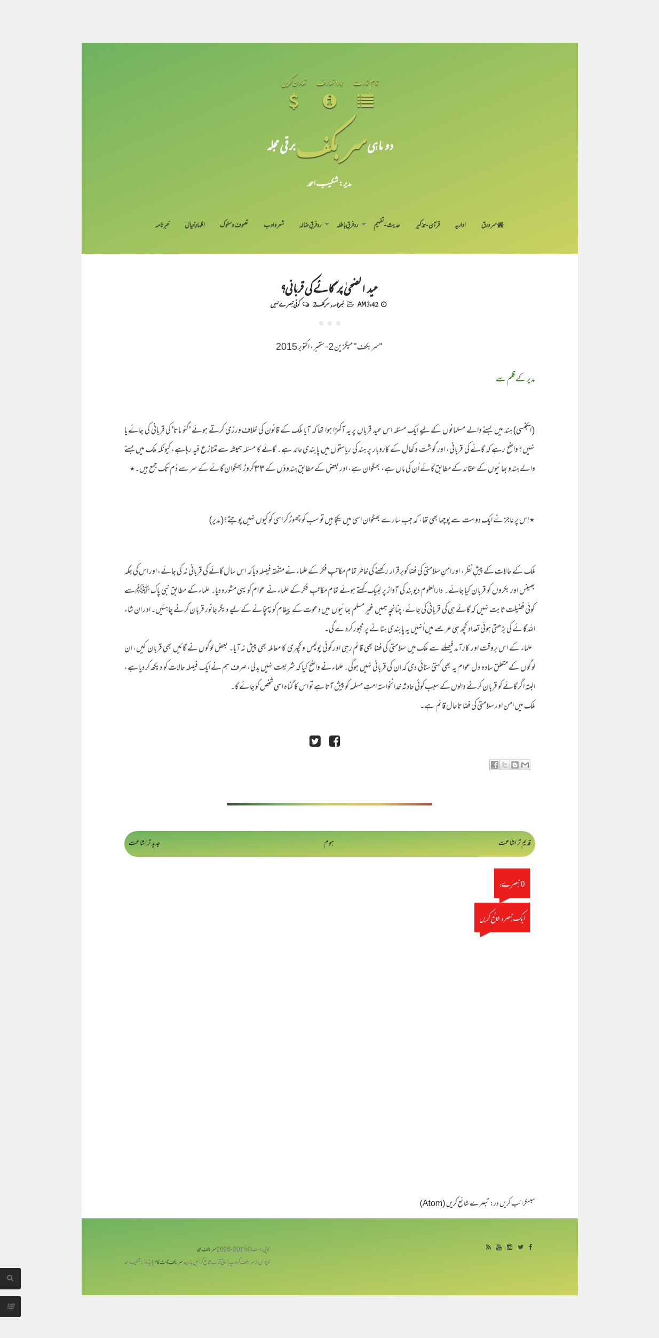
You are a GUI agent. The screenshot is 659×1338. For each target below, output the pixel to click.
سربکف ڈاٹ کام (168, 1263)
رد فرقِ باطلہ (347, 226)
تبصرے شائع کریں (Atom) (454, 1204)
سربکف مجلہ (206, 1250)
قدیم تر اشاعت (514, 843)
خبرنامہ (162, 226)
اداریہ (460, 226)
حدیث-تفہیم (387, 226)
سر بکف (331, 145)
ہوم (329, 843)
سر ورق (492, 226)
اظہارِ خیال (195, 226)
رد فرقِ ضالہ (310, 226)
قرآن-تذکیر (428, 226)
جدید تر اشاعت (144, 843)
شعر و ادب (274, 226)
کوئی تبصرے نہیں (285, 304)
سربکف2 (321, 304)
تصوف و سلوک (234, 226)
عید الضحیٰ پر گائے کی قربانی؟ (329, 287)
